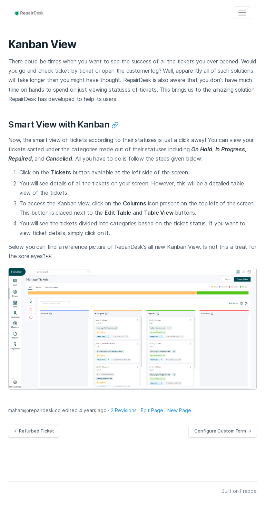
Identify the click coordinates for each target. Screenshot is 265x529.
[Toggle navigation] (242, 12)
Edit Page (152, 410)
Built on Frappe (239, 491)
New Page (179, 410)
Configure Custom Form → (222, 431)
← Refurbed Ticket (34, 431)
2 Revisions (124, 410)
